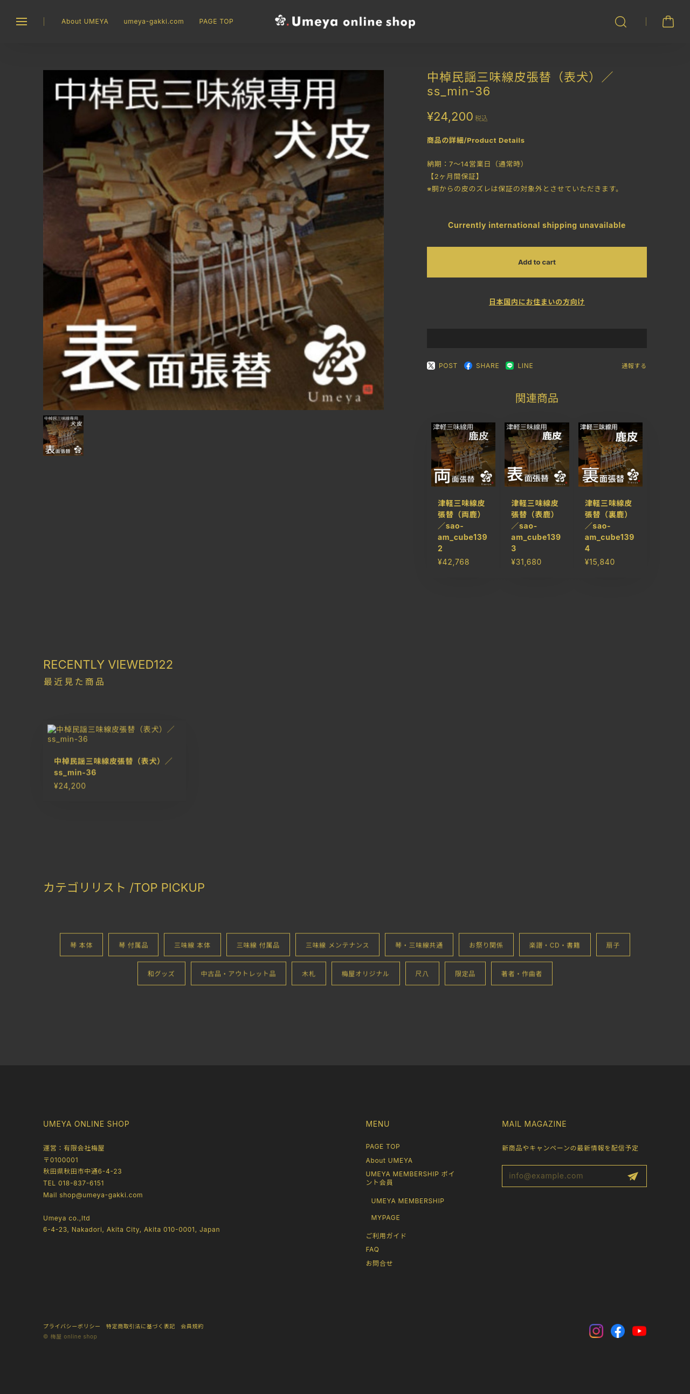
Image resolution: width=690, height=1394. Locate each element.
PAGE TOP (216, 21)
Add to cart (537, 267)
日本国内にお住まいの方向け (537, 307)
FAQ (372, 1249)
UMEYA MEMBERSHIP (407, 1201)
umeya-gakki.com (153, 21)
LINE (519, 371)
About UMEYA (84, 21)
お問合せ (379, 1263)
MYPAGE (385, 1217)
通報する (634, 372)
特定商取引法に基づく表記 (140, 1326)
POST (442, 371)
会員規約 (192, 1326)
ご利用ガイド (385, 1236)
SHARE (481, 371)
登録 (632, 1176)
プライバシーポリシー (72, 1326)
